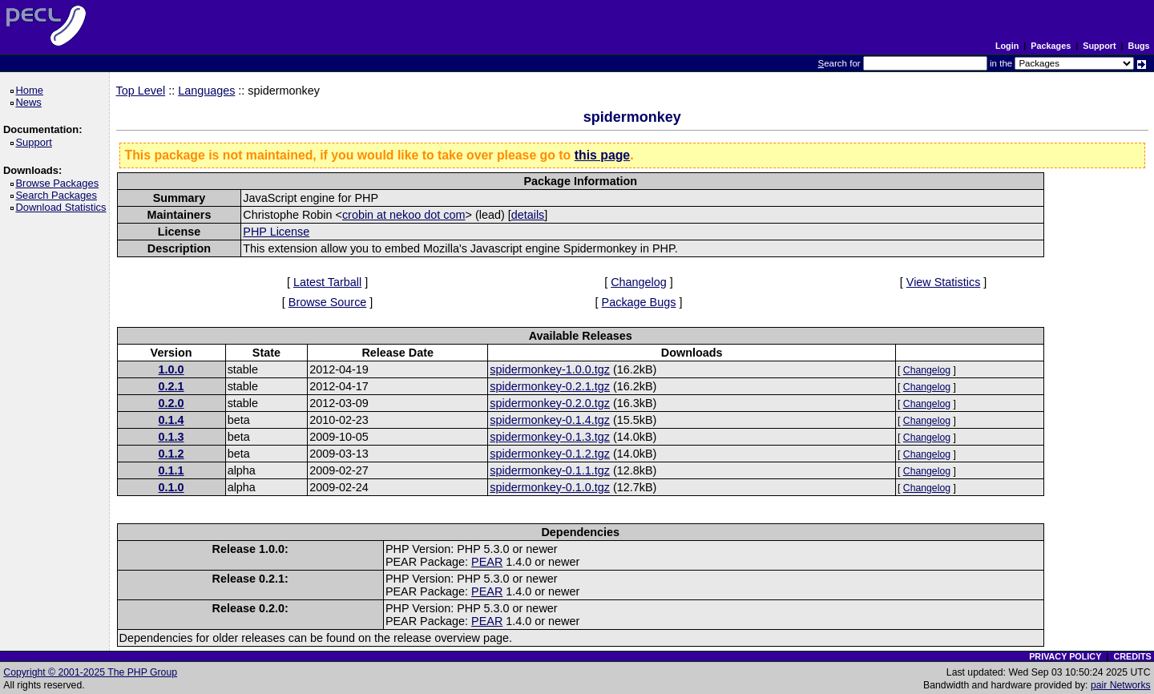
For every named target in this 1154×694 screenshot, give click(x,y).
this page (602, 155)
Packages (1051, 45)
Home (31, 90)
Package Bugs (639, 302)
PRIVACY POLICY (1065, 656)
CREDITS (1132, 656)
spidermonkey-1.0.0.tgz (550, 369)
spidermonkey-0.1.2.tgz (550, 453)
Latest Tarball (327, 282)
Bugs (1139, 45)
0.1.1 (171, 470)
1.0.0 (171, 369)
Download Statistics (63, 207)
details (528, 214)
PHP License (276, 231)
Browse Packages (59, 183)
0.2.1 (171, 386)
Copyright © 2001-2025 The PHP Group (90, 672)
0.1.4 (171, 420)
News (31, 102)
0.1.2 (171, 453)
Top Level (141, 90)
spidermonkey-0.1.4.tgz (550, 420)
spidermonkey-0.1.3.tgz (550, 436)
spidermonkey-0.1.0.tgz (550, 487)
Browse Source (327, 302)
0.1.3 (171, 436)
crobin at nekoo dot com (404, 214)
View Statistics (943, 282)
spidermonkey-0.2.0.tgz (550, 403)
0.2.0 (171, 403)
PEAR (486, 561)
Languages (206, 90)
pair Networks (1121, 685)
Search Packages (58, 195)
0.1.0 (171, 487)
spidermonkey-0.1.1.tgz (550, 470)
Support (1099, 45)
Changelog (639, 282)
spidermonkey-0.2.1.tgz (550, 386)
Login (1007, 45)
